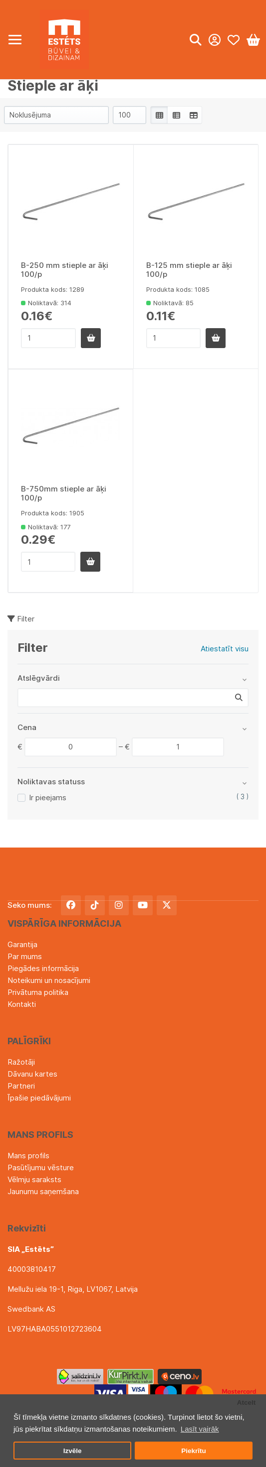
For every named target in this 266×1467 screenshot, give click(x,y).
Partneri (21, 1086)
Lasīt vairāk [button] (200, 1429)
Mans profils (28, 1155)
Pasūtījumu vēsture (40, 1167)
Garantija (22, 944)
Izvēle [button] (72, 1451)
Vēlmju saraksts (34, 1179)
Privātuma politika (37, 992)
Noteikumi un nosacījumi (48, 980)
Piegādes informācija (43, 968)
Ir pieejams (47, 797)
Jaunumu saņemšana (43, 1191)
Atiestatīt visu (225, 648)
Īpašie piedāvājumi (39, 1097)
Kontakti (21, 1004)
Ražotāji (21, 1062)
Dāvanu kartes (32, 1074)
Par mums (24, 956)
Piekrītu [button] (193, 1451)
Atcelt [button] (246, 1402)
